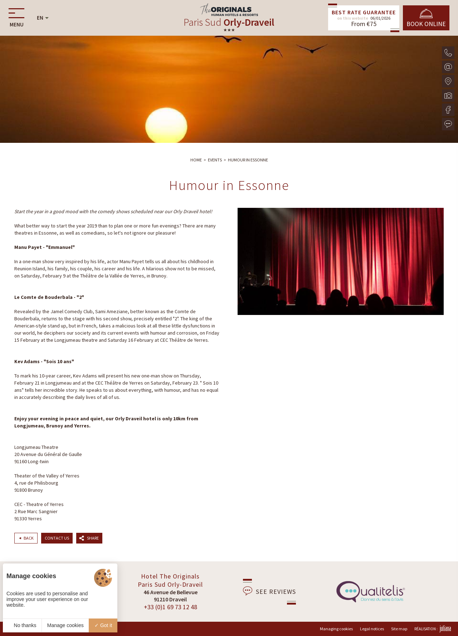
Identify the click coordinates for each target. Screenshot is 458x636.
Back (29, 538)
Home (196, 159)
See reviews (269, 591)
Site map (399, 628)
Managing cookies (336, 628)
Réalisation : (432, 628)
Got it (103, 625)
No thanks (22, 625)
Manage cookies (65, 625)
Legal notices (372, 628)
